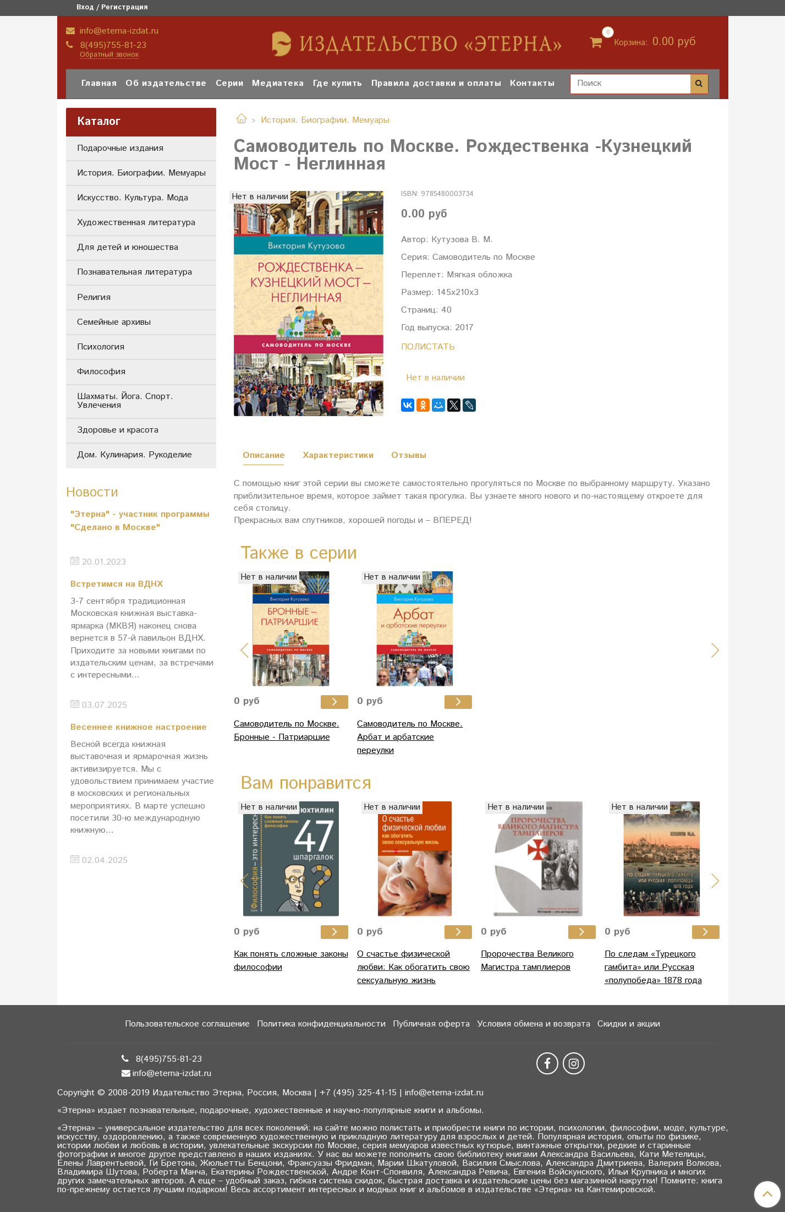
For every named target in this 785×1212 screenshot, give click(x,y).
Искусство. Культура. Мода (132, 198)
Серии (230, 83)
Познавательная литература (134, 272)
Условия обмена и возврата (533, 1024)
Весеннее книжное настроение (138, 727)
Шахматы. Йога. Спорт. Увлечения (125, 401)
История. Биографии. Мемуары (325, 120)
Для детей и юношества (127, 247)
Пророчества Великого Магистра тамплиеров (527, 961)
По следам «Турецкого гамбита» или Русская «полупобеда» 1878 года (653, 967)
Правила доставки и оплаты (436, 83)
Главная (99, 83)
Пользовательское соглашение (187, 1024)
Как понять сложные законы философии (291, 961)
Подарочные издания (120, 148)
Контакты (532, 83)
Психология (100, 347)
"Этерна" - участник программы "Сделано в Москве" (140, 521)
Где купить (338, 83)
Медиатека (278, 83)
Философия (101, 371)
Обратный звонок (109, 55)
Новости (92, 492)
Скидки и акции (628, 1024)
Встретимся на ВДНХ (116, 584)
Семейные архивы (114, 322)
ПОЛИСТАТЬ (428, 347)
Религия (94, 297)
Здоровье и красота (117, 430)
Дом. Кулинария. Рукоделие (134, 455)
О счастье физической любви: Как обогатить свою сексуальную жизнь (413, 967)
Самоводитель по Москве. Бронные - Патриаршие (286, 731)
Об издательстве (166, 83)
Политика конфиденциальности (321, 1024)
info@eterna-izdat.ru (117, 31)
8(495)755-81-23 (112, 45)
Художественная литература (136, 222)
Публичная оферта (431, 1024)
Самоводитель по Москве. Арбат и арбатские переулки (410, 737)
